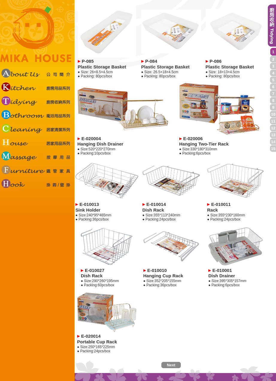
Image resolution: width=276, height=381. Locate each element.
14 (273, 142)
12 (273, 128)
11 (273, 121)
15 (273, 148)
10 (273, 114)
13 (273, 135)
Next (171, 365)
